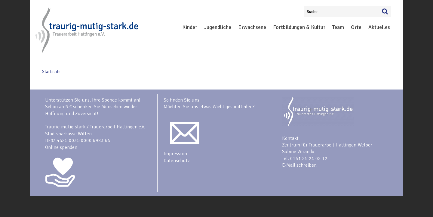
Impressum (175, 154)
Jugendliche (217, 27)
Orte (356, 27)
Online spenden (61, 147)
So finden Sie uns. (182, 100)
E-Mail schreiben (299, 165)
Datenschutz (177, 161)
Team (338, 27)
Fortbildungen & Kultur (299, 27)
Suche (312, 11)
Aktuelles (379, 27)
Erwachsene (252, 27)
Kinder (189, 27)
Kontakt (290, 138)
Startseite (51, 71)
